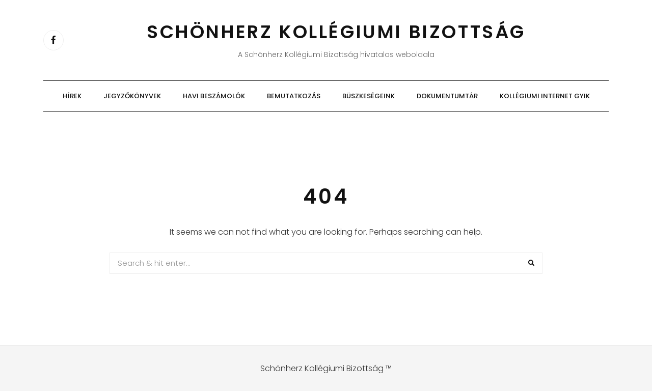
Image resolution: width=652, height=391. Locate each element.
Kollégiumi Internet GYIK (545, 96)
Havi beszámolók (214, 96)
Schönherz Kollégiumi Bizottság (336, 32)
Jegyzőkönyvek (132, 96)
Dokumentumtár (447, 96)
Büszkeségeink (368, 96)
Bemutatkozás (293, 96)
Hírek (72, 96)
